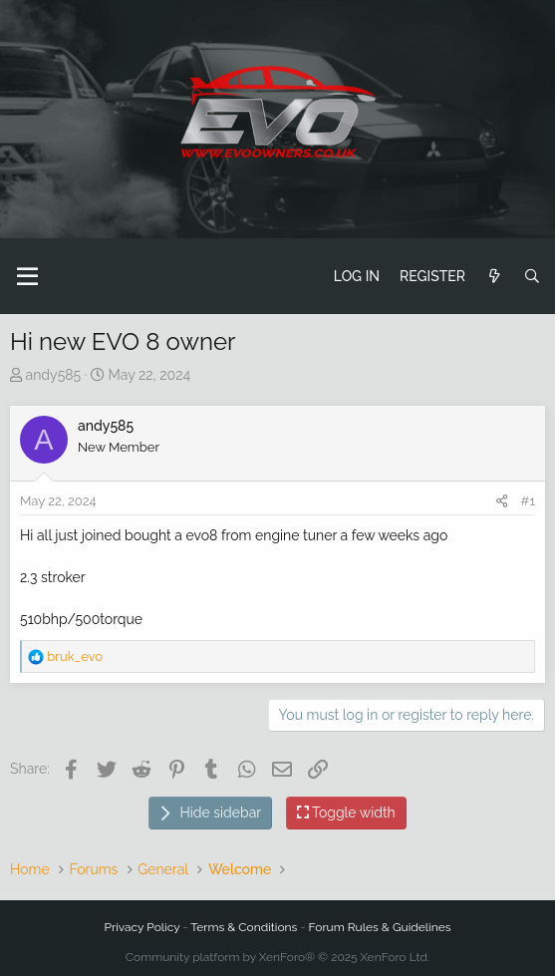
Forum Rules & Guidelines (380, 927)
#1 (528, 500)
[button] (27, 276)
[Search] (532, 276)
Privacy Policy (142, 927)
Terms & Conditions (243, 927)
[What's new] (494, 276)
